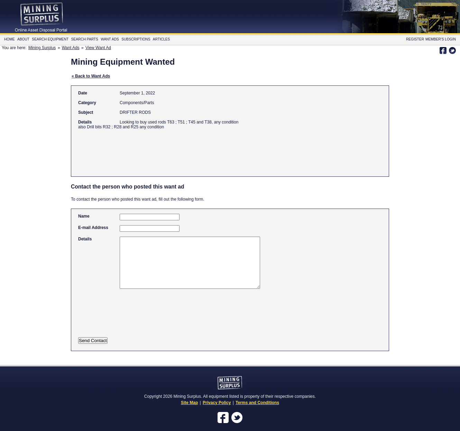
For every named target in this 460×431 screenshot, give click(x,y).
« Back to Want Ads (91, 76)
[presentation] (146, 317)
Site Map (189, 402)
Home (9, 39)
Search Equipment (50, 39)
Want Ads (110, 39)
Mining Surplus (42, 47)
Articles (161, 39)
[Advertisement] (204, 149)
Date (82, 93)
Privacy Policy (217, 402)
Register (415, 39)
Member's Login (440, 39)
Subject (85, 112)
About (23, 39)
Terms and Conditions (257, 402)
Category (87, 102)
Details (85, 122)
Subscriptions (135, 39)
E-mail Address (93, 227)
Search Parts (84, 39)
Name (84, 216)
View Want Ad (98, 47)
